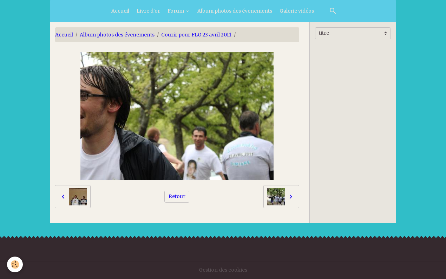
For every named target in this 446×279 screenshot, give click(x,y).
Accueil (120, 11)
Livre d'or (148, 11)
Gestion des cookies (223, 270)
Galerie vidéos (297, 11)
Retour (177, 196)
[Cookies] (15, 264)
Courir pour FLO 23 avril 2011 (196, 35)
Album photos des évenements (234, 11)
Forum (176, 11)
